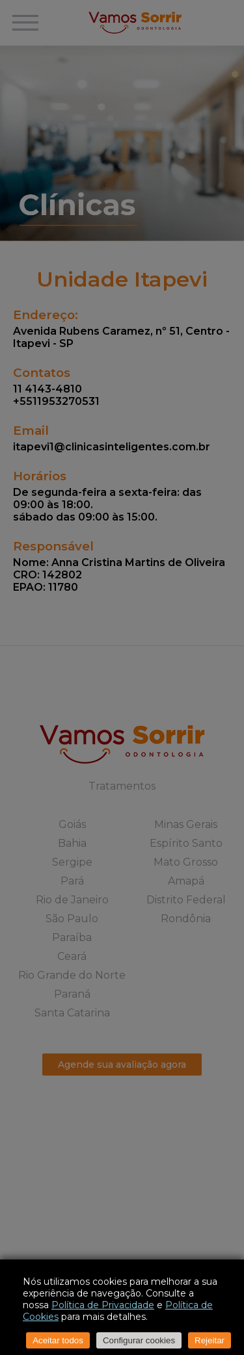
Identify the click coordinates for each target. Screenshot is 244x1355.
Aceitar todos (58, 1340)
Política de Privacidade (102, 1305)
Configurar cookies (139, 1340)
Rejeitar (209, 1340)
